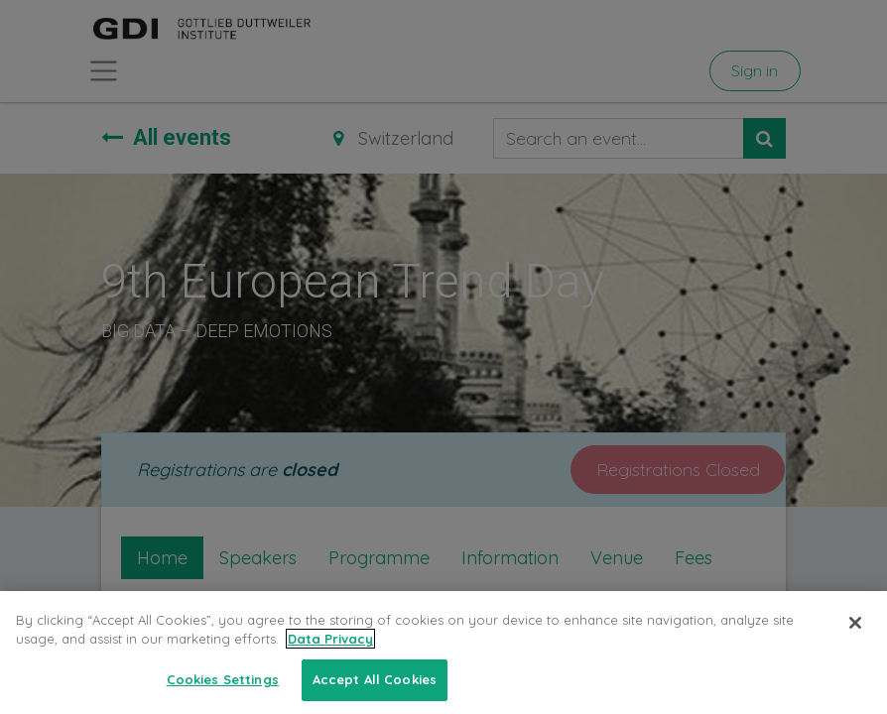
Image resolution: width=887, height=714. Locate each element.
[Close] (855, 641)
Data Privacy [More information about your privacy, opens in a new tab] (330, 657)
